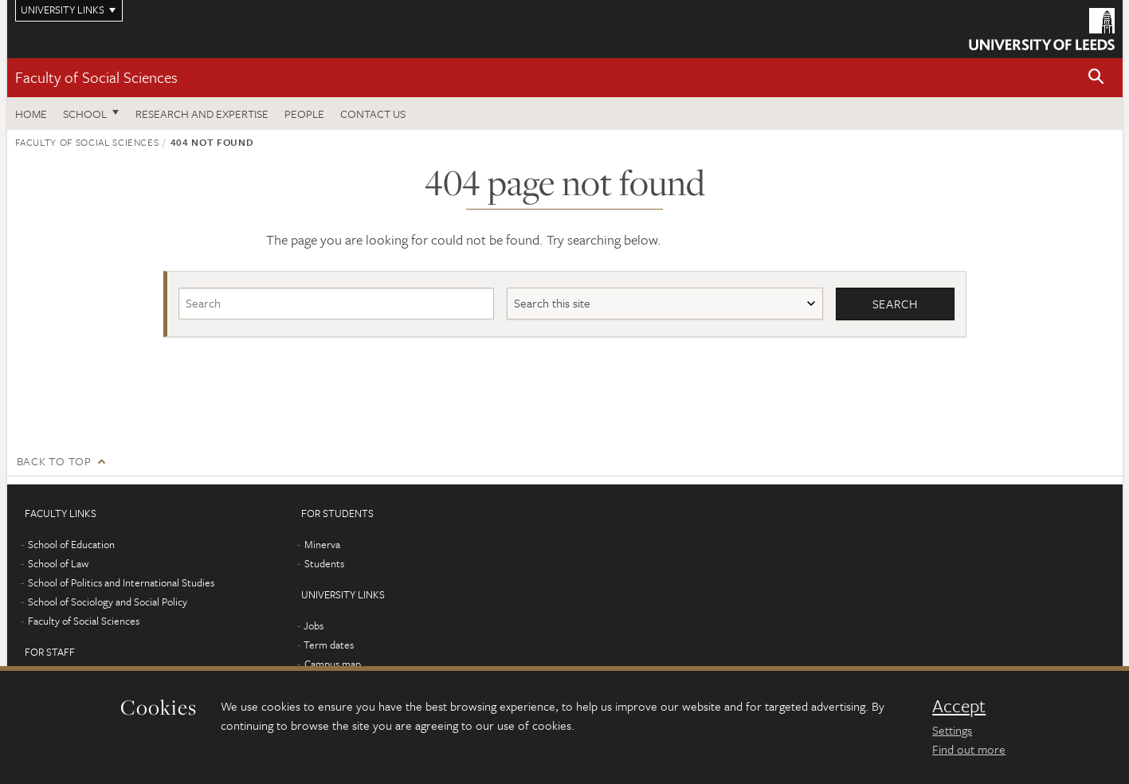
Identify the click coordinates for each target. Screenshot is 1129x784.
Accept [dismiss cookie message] (959, 705)
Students (324, 563)
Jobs (313, 625)
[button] (1096, 77)
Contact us (373, 113)
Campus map (332, 664)
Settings (952, 730)
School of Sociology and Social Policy (107, 602)
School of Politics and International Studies (121, 582)
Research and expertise (202, 113)
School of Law (58, 563)
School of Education (71, 544)
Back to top (54, 461)
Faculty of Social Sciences (96, 77)
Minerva (322, 544)
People (304, 113)
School (85, 113)
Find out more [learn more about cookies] (969, 749)
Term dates (329, 645)
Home (31, 113)
